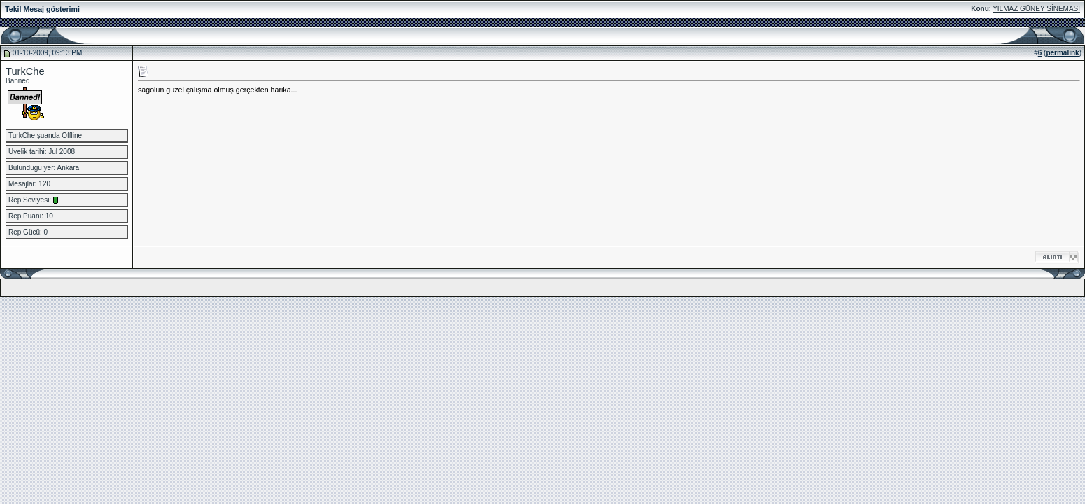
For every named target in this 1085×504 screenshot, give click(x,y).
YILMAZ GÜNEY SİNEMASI (1036, 9)
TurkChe (25, 71)
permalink (1062, 53)
